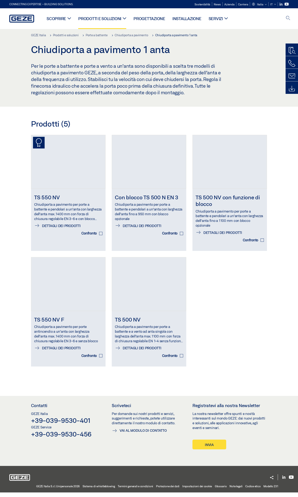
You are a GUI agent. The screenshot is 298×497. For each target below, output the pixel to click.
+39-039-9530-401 (60, 425)
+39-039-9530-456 (61, 438)
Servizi (216, 18)
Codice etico (253, 490)
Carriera (243, 4)
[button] (259, 4)
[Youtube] (287, 4)
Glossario (221, 490)
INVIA (209, 449)
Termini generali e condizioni (135, 490)
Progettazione (149, 18)
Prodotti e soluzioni (99, 18)
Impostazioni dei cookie (197, 490)
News (217, 4)
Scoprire (56, 18)
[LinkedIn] (281, 4)
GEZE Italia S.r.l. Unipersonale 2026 (58, 490)
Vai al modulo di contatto (143, 435)
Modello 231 (270, 490)
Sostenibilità (202, 4)
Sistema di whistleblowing (99, 490)
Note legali (236, 490)
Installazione (186, 18)
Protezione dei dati (167, 490)
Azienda (229, 4)
